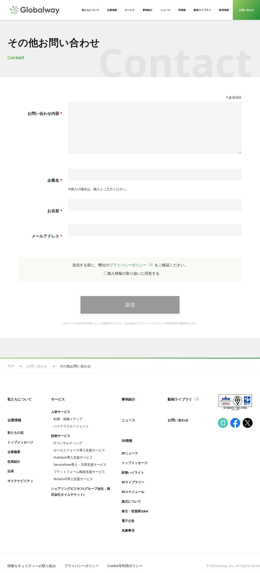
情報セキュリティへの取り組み (31, 560)
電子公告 (128, 515)
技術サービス (60, 440)
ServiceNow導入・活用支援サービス (79, 469)
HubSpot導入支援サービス (72, 462)
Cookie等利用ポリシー (125, 560)
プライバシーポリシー (128, 274)
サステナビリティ (20, 480)
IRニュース (130, 447)
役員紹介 (13, 461)
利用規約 (171, 333)
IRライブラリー (133, 476)
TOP (10, 376)
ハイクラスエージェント (71, 431)
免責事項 (128, 524)
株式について (131, 495)
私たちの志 (15, 432)
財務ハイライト (133, 466)
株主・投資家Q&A (135, 505)
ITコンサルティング (67, 447)
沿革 (10, 470)
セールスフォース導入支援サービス (79, 455)
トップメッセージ (20, 441)
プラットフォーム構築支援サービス (79, 476)
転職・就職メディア (67, 423)
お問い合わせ (36, 376)
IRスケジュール (133, 486)
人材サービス (60, 416)
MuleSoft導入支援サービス (73, 483)
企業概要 (13, 451)
